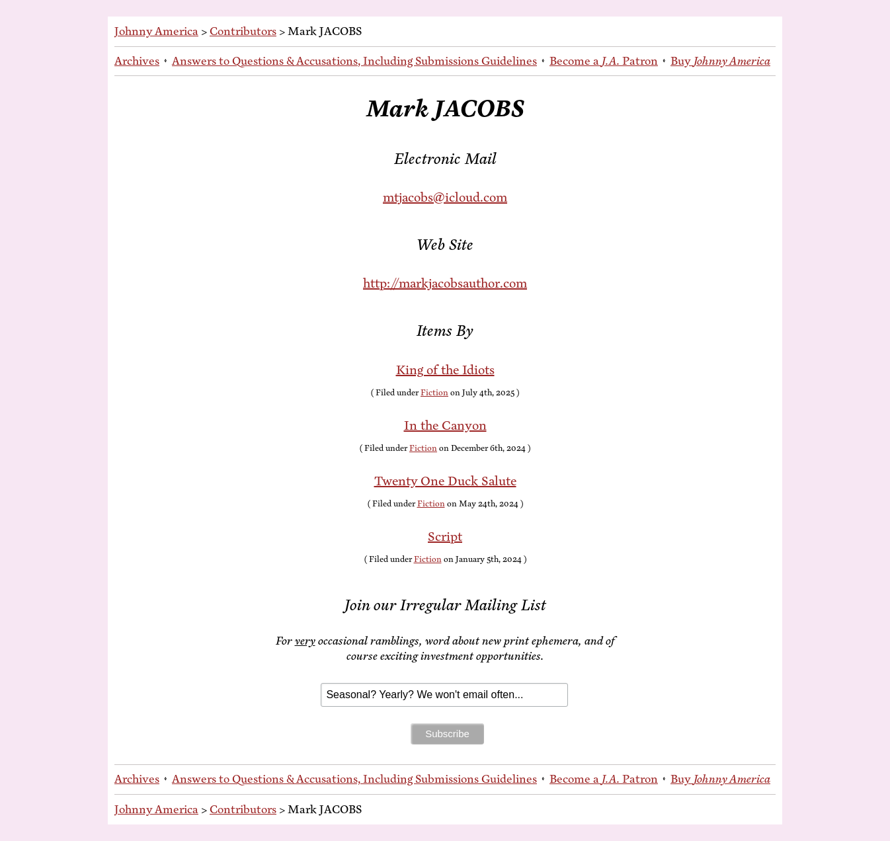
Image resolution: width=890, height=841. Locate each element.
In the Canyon (445, 425)
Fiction (434, 393)
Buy (720, 61)
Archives (136, 61)
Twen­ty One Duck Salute (445, 481)
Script (445, 536)
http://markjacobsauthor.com (445, 283)
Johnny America (156, 31)
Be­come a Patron (603, 61)
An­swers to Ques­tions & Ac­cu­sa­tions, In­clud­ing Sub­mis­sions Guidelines (354, 61)
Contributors (243, 31)
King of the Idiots (445, 370)
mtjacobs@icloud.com (445, 197)
